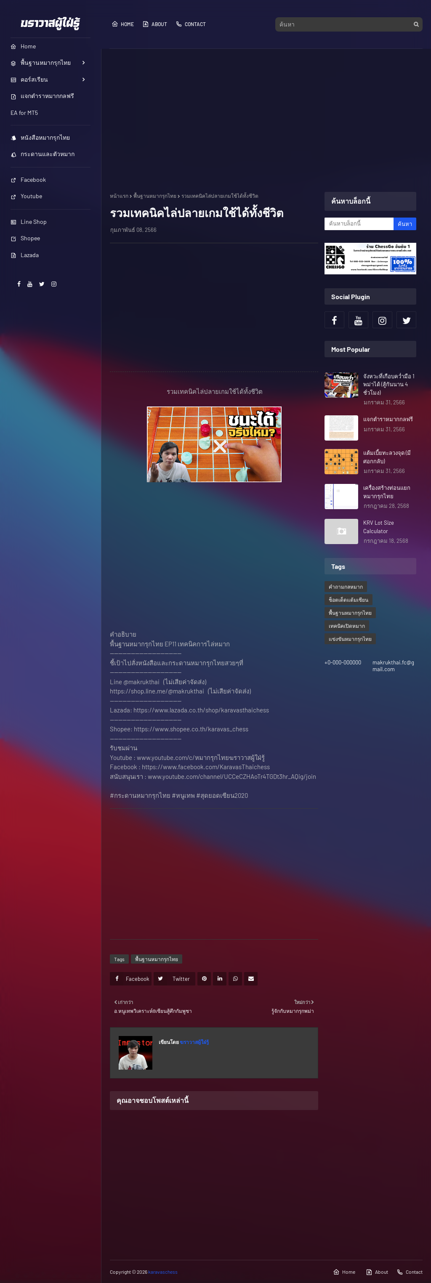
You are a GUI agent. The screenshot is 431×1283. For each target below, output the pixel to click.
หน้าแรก (119, 196)
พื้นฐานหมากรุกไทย (154, 196)
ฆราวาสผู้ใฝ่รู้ (194, 1042)
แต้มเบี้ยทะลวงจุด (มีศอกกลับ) (387, 457)
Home (123, 24)
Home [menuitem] (23, 46)
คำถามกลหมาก (346, 587)
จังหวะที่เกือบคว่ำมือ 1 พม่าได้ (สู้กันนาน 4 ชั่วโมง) (389, 384)
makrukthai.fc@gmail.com (393, 665)
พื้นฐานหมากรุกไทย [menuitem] (41, 62)
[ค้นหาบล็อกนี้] (359, 224)
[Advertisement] (266, 120)
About (154, 24)
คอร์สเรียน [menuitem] (29, 79)
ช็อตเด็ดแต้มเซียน (348, 600)
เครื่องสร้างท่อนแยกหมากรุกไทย (386, 491)
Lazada (25, 254)
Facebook (28, 179)
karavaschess (163, 1272)
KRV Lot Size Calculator (378, 526)
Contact (191, 24)
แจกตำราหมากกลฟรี (388, 419)
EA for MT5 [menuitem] (24, 112)
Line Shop (29, 221)
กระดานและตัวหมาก (42, 153)
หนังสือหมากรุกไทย (40, 137)
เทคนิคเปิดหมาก (347, 626)
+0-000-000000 (343, 662)
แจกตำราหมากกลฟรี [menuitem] (42, 95)
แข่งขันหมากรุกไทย (350, 639)
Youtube (26, 195)
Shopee (25, 238)
